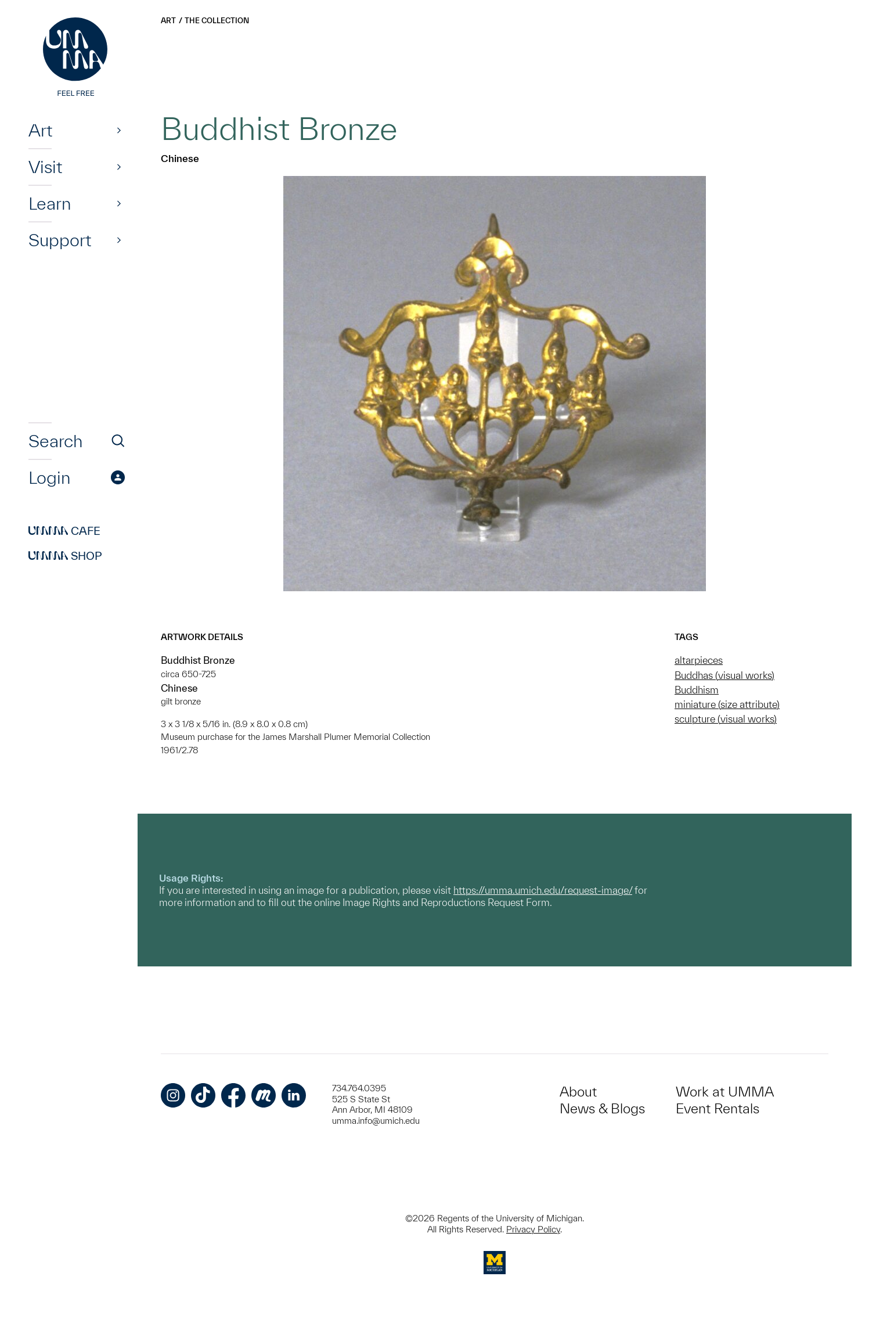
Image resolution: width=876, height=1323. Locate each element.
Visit (45, 167)
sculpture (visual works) (726, 718)
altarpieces (699, 660)
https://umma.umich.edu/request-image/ (542, 890)
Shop (65, 555)
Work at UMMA (725, 1091)
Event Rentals (717, 1108)
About (578, 1091)
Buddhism (697, 689)
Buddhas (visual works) (724, 675)
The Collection (217, 20)
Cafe (64, 530)
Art (40, 130)
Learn (49, 203)
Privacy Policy (533, 1229)
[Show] (119, 130)
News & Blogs (602, 1108)
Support (59, 240)
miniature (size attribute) (727, 704)
